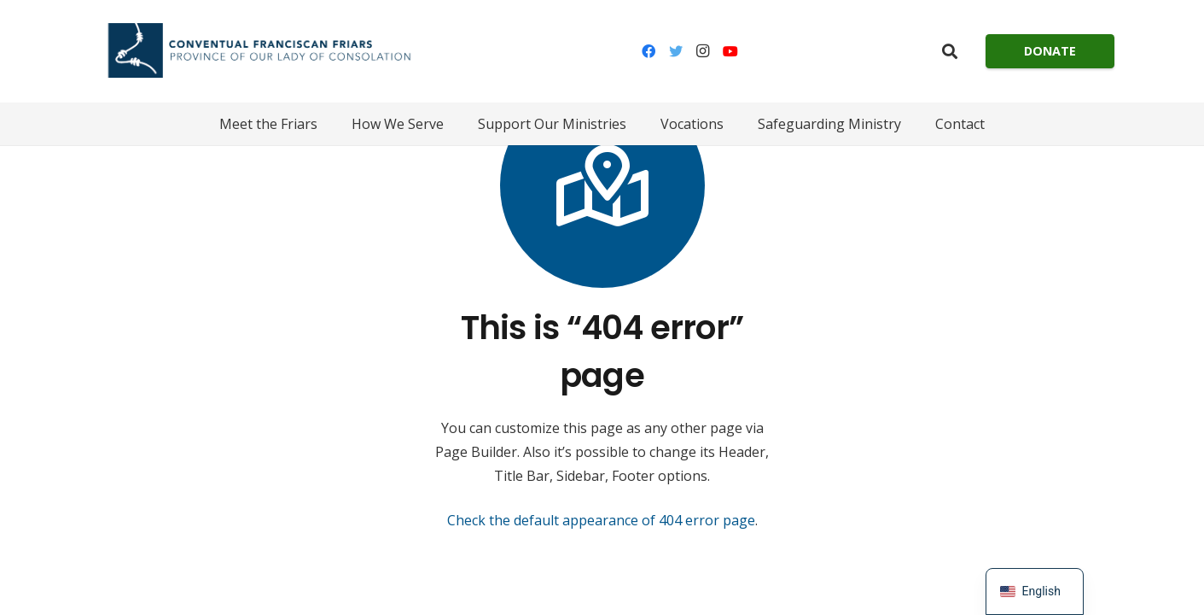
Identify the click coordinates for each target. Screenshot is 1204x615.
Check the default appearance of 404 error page (601, 520)
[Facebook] (648, 51)
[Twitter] (675, 51)
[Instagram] (703, 51)
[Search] (950, 51)
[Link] (259, 51)
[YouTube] (730, 51)
